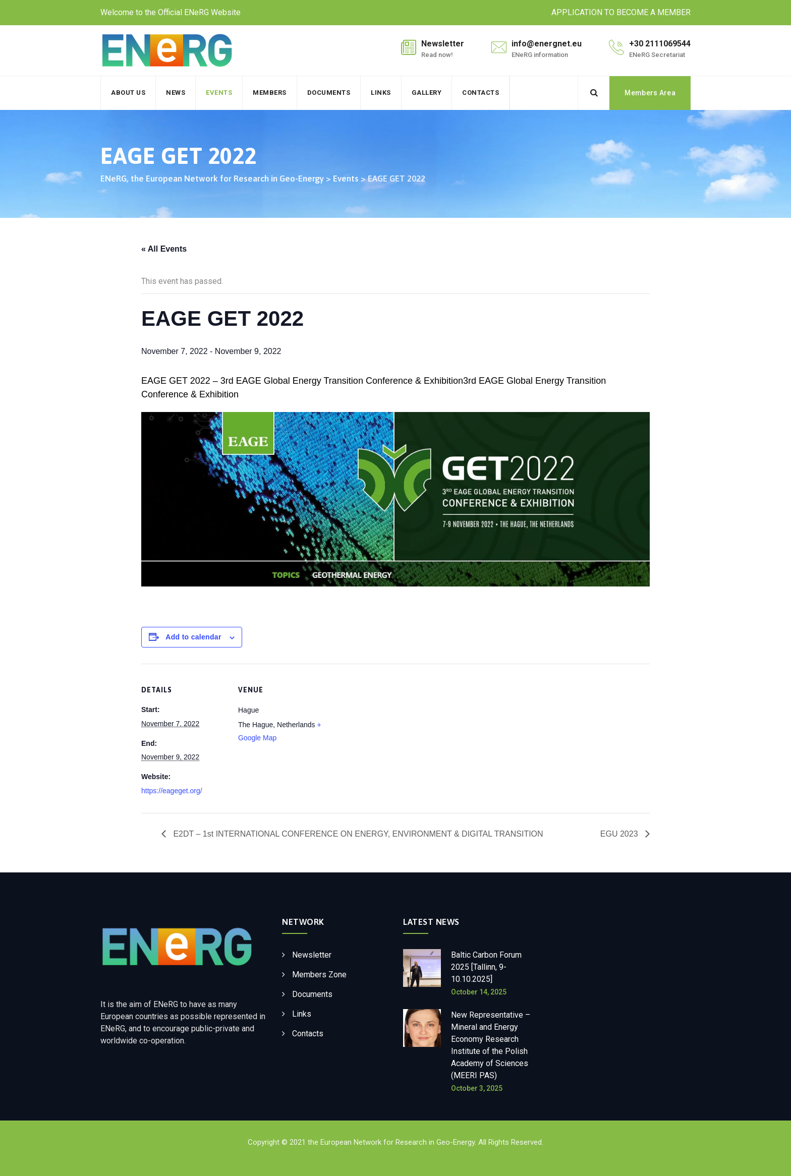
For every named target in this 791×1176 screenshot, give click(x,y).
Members (270, 92)
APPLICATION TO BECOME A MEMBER (621, 12)
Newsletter (311, 955)
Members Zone (319, 974)
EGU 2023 (620, 834)
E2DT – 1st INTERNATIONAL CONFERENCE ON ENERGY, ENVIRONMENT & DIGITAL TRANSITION (357, 834)
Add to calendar (193, 637)
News (175, 92)
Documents (329, 92)
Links (381, 92)
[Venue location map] (388, 733)
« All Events (164, 249)
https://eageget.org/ (171, 791)
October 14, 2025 (478, 992)
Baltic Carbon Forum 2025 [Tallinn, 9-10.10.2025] (486, 967)
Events (219, 92)
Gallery (427, 92)
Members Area (650, 93)
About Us (128, 92)
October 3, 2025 (476, 1088)
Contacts (480, 92)
